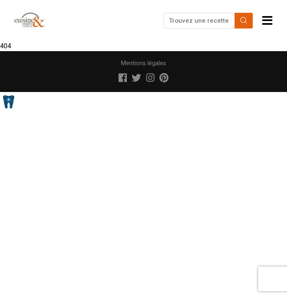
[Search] (244, 20)
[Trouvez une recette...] (200, 20)
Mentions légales (143, 63)
